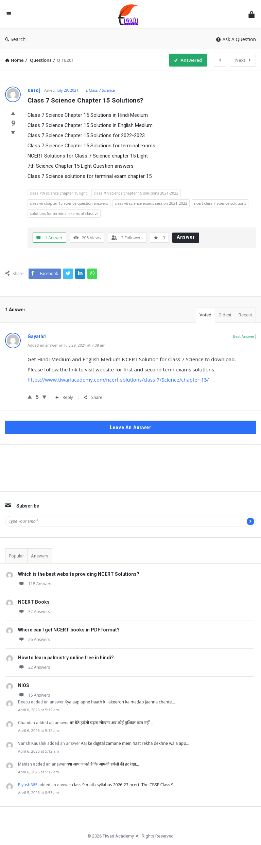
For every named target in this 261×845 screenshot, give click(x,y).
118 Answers (35, 584)
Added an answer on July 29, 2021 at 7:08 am (66, 345)
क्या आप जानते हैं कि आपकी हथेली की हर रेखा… (103, 764)
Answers (39, 555)
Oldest (225, 314)
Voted (205, 314)
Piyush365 (27, 785)
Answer (186, 237)
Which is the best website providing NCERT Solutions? (78, 574)
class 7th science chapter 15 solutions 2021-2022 (136, 193)
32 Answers (34, 611)
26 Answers (34, 639)
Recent (245, 314)
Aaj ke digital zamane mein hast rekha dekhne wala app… (135, 743)
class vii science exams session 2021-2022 (151, 203)
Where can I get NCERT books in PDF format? (69, 629)
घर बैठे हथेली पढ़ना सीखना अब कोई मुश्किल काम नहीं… (111, 722)
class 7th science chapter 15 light (58, 193)
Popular (16, 555)
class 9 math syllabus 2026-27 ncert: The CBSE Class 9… (124, 785)
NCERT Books (34, 602)
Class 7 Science (102, 90)
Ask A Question (236, 39)
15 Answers (34, 695)
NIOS (23, 685)
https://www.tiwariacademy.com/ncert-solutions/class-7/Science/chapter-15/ (118, 379)
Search (15, 39)
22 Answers (34, 667)
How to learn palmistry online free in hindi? (66, 657)
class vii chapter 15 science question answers (69, 203)
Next (242, 60)
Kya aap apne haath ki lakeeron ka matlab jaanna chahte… (120, 702)
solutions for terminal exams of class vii (64, 213)
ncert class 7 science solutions (220, 203)
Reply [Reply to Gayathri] (64, 397)
